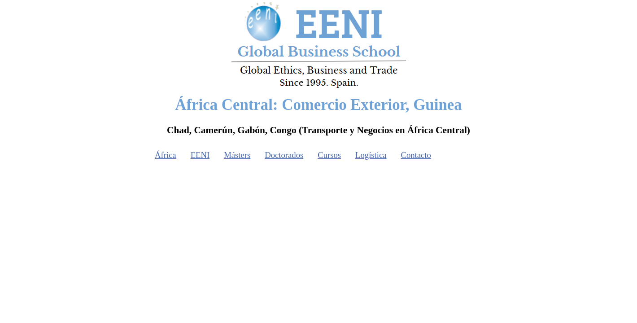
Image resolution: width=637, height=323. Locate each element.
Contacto (416, 155)
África (165, 155)
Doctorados (284, 155)
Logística (370, 155)
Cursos (329, 155)
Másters (237, 155)
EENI (200, 155)
